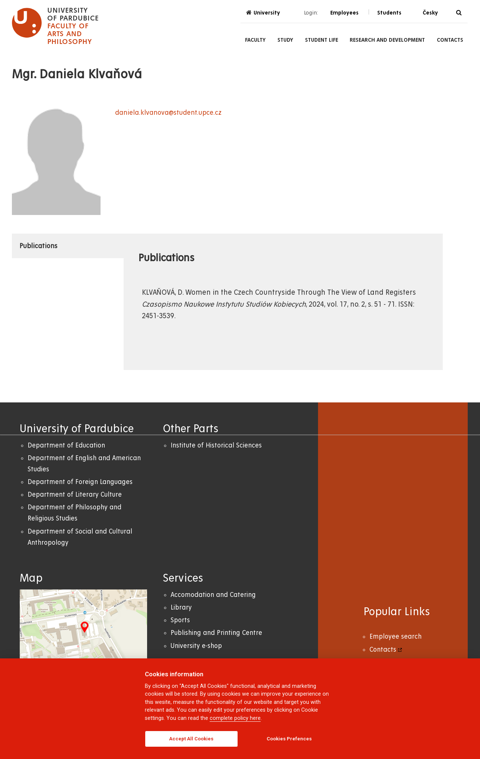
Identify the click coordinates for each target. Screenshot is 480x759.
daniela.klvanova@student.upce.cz (168, 112)
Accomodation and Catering (213, 594)
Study (285, 40)
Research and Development (387, 40)
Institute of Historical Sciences (216, 445)
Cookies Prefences (289, 738)
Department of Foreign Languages (80, 482)
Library (181, 607)
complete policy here (235, 718)
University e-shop (196, 645)
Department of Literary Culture (75, 494)
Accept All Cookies (191, 738)
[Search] (459, 13)
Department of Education (66, 445)
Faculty (255, 40)
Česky (430, 13)
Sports (180, 620)
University (263, 12)
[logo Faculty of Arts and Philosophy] (55, 26)
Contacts (450, 40)
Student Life (321, 40)
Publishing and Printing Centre (216, 632)
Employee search (395, 636)
